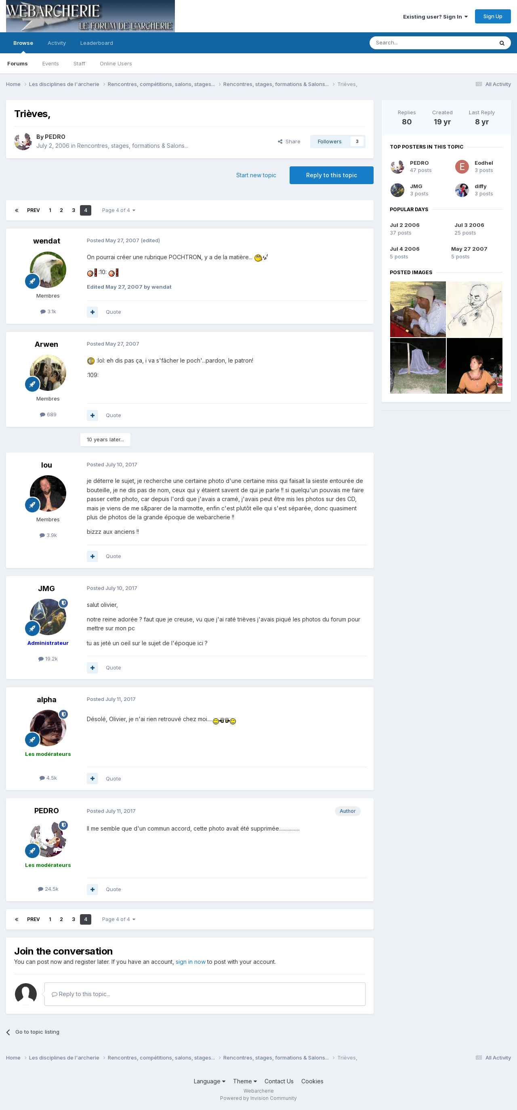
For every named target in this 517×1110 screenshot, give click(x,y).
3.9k (48, 535)
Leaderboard (96, 43)
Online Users (116, 63)
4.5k (48, 777)
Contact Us (279, 1081)
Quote (113, 311)
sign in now (191, 961)
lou (46, 465)
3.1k (48, 311)
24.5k (48, 888)
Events (50, 63)
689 (48, 414)
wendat (46, 241)
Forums (17, 63)
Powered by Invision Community (258, 1098)
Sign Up (492, 16)
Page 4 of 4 (118, 210)
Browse (23, 46)
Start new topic (256, 175)
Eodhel (484, 162)
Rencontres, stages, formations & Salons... (132, 145)
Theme (245, 1081)
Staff (79, 63)
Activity (57, 43)
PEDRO (55, 136)
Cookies (312, 1081)
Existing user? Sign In (435, 16)
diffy (481, 186)
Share (289, 141)
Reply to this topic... (81, 993)
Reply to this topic (331, 175)
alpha (47, 699)
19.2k (48, 658)
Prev (33, 210)
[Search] (411, 42)
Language (209, 1081)
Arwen (46, 344)
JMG (46, 588)
